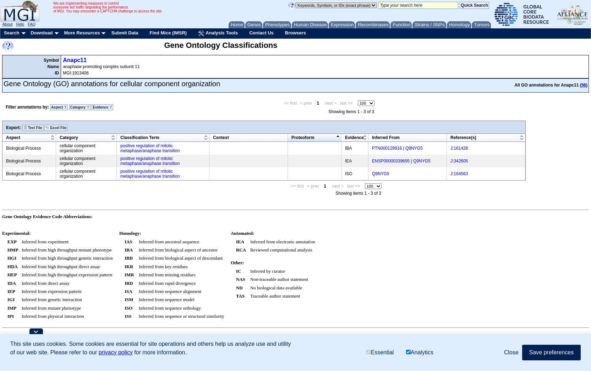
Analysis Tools (218, 33)
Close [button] (511, 352)
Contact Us (261, 32)
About (7, 24)
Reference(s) (463, 137)
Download (42, 32)
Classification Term (139, 137)
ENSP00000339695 (391, 161)
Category (79, 107)
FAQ (31, 24)
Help (20, 24)
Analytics (419, 352)
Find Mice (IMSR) (168, 32)
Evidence (102, 107)
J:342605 (459, 161)
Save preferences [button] (551, 352)
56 (583, 85)
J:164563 (459, 173)
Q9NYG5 (414, 148)
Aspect (59, 107)
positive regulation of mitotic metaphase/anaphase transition (150, 148)
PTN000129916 (387, 148)
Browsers (295, 32)
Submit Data (124, 32)
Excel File (55, 128)
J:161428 (459, 148)
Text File (32, 128)
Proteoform (302, 137)
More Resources (82, 32)
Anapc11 (75, 60)
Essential (380, 352)
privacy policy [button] (116, 352)
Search (11, 32)
